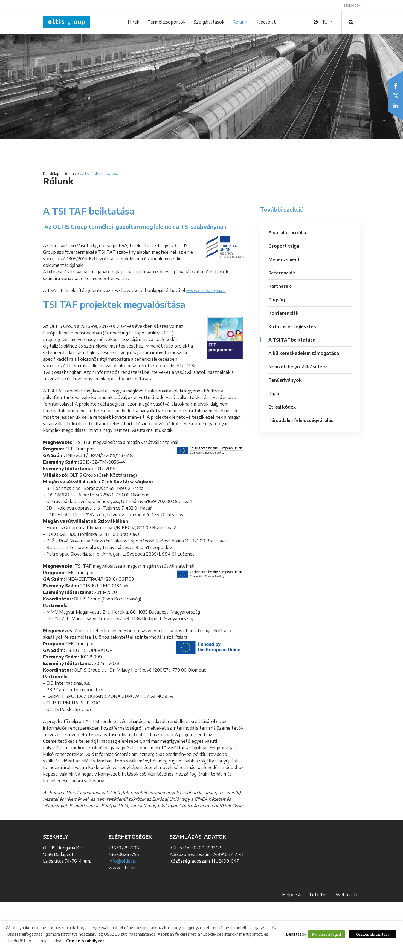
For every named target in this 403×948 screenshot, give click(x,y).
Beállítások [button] (296, 934)
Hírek (133, 22)
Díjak (273, 393)
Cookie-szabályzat (85, 940)
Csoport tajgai (284, 246)
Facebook (395, 86)
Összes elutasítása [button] (372, 934)
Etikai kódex (282, 407)
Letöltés (318, 894)
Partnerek (279, 286)
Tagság (276, 299)
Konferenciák (283, 313)
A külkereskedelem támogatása (303, 353)
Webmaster (348, 894)
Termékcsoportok (166, 22)
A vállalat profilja (287, 232)
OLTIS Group (66, 22)
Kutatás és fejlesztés (292, 326)
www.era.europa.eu (206, 290)
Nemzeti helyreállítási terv (297, 366)
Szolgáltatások (209, 22)
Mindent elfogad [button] (326, 934)
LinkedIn (395, 106)
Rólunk (240, 22)
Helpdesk (352, 5)
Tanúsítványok (285, 380)
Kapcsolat (265, 22)
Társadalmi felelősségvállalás (301, 420)
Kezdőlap (51, 173)
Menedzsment (284, 259)
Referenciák (281, 273)
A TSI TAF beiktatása (291, 340)
